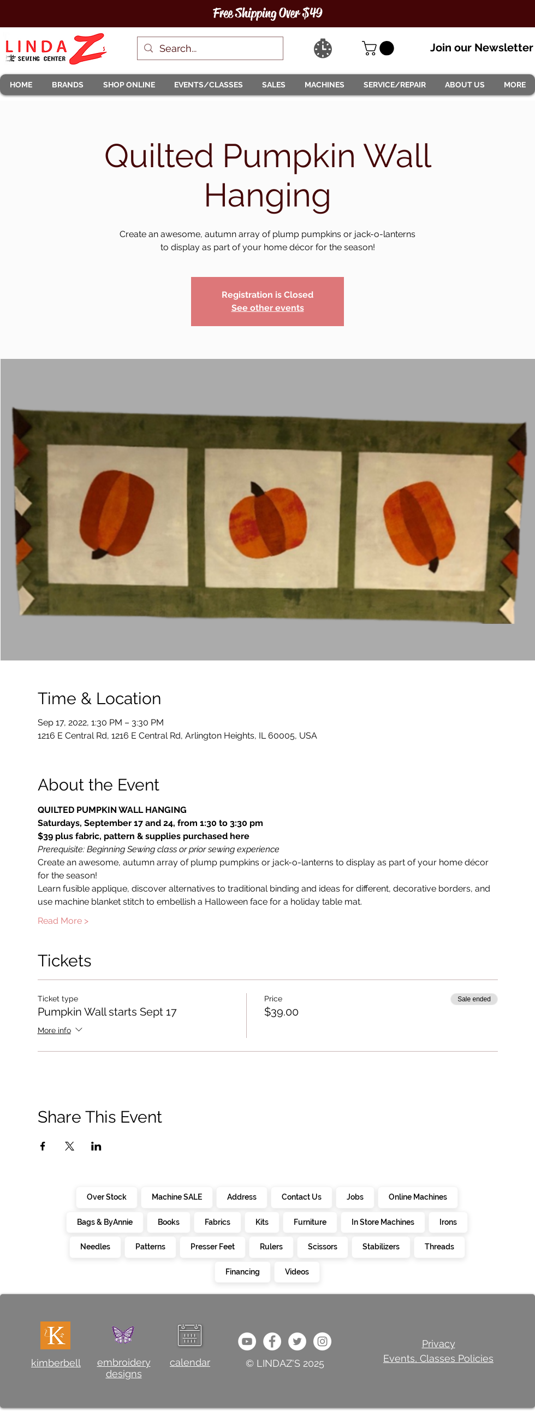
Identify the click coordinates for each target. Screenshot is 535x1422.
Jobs (355, 1196)
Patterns (150, 1246)
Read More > (63, 921)
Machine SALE (176, 1196)
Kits (262, 1221)
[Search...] (209, 48)
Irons (448, 1221)
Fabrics (217, 1221)
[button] (67, 84)
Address (242, 1196)
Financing (242, 1271)
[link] (379, 48)
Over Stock (106, 1196)
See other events (267, 308)
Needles (95, 1246)
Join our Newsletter (481, 47)
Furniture (309, 1221)
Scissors (322, 1246)
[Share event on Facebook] (43, 1146)
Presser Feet (212, 1246)
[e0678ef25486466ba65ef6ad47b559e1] (272, 1341)
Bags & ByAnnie (104, 1221)
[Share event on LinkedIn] (96, 1146)
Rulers (271, 1246)
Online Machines (417, 1196)
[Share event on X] (69, 1146)
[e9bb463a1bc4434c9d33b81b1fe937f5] (247, 1341)
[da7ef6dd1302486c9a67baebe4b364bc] (322, 1341)
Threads (439, 1246)
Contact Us (301, 1196)
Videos (296, 1271)
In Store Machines (382, 1221)
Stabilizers (381, 1246)
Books (168, 1221)
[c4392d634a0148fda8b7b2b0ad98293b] (297, 1341)
